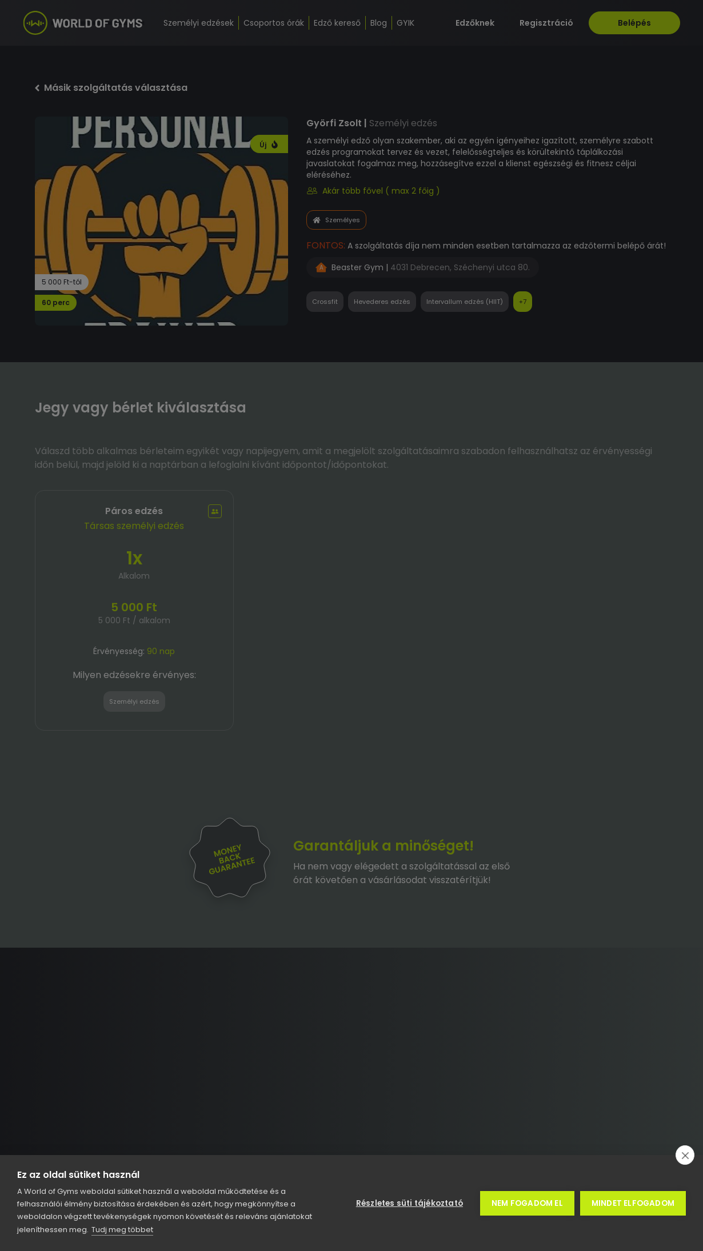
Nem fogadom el (527, 1203)
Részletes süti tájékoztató (409, 1203)
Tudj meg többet (122, 1229)
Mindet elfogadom (633, 1203)
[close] (685, 1155)
